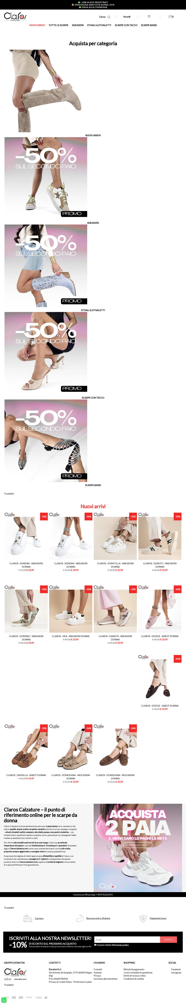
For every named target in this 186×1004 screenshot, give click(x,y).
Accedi (126, 16)
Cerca (104, 16)
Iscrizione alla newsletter (106, 978)
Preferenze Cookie (82, 982)
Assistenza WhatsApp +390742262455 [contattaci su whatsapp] (93, 894)
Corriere (39, 918)
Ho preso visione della (112, 945)
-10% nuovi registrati (93, 2)
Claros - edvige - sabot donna (160, 636)
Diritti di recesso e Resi (135, 975)
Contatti (98, 969)
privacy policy (122, 945)
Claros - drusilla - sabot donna (26, 775)
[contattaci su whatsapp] (3, 999)
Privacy (97, 975)
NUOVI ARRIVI (37, 25)
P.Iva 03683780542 (58, 978)
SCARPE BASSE (149, 25)
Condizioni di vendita (134, 978)
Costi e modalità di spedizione (138, 972)
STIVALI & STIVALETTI (99, 25)
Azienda (98, 972)
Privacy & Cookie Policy (60, 982)
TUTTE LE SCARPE (58, 25)
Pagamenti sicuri (158, 918)
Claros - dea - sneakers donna (71, 636)
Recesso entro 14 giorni (98, 918)
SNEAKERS (78, 25)
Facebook (176, 969)
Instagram (176, 972)
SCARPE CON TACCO (126, 25)
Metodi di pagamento (134, 969)
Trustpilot (9, 493)
